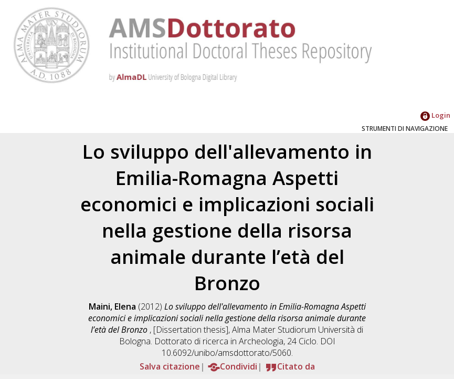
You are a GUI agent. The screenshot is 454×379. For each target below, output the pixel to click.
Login (435, 115)
